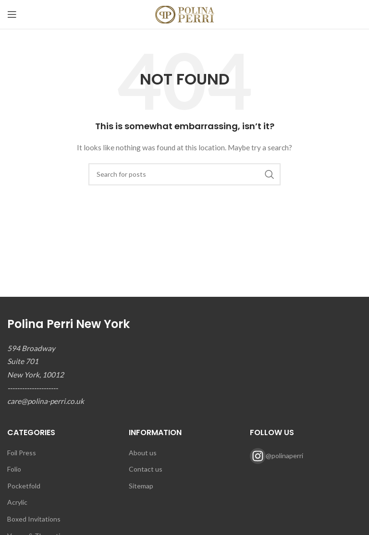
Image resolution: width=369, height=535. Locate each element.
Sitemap (141, 486)
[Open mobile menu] (12, 14)
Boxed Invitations (34, 519)
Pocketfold (23, 486)
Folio (14, 469)
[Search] (184, 174)
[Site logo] (185, 14)
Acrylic (17, 502)
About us (143, 453)
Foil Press (21, 453)
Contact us (145, 469)
